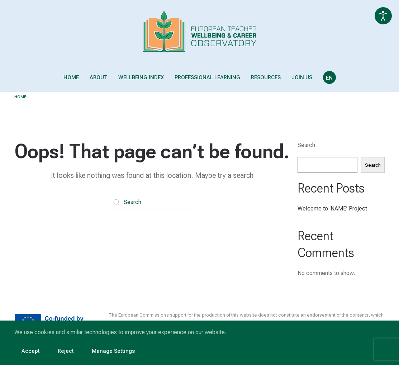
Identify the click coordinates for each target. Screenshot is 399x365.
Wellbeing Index (141, 77)
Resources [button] (266, 77)
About (99, 77)
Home (71, 77)
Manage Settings (113, 351)
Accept (31, 351)
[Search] (152, 202)
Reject (66, 351)
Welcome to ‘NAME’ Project (332, 208)
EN (329, 78)
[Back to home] (199, 31)
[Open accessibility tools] (383, 15)
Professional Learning (207, 77)
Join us (301, 77)
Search (306, 145)
